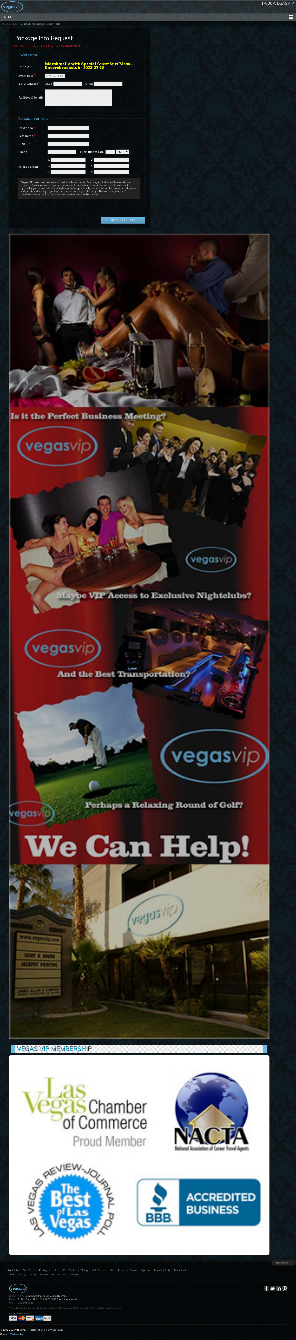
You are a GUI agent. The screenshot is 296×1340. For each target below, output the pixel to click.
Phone (22, 152)
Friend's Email (28, 166)
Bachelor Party (162, 1270)
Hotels (122, 1270)
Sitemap (74, 1274)
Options (145, 1270)
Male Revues (99, 1270)
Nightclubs (13, 1270)
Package (24, 66)
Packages (44, 1270)
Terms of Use (38, 1329)
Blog (33, 1274)
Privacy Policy (55, 1329)
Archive (62, 1274)
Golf (112, 1270)
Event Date (26, 75)
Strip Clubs (29, 1270)
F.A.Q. (23, 1274)
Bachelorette (181, 1270)
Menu (8, 17)
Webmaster (16, 1334)
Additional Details (30, 97)
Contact (11, 1274)
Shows (133, 1270)
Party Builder (47, 1274)
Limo (56, 1270)
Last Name (26, 135)
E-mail (24, 143)
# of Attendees (29, 83)
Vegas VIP (26, 24)
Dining (84, 1270)
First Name (27, 127)
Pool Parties (70, 1270)
